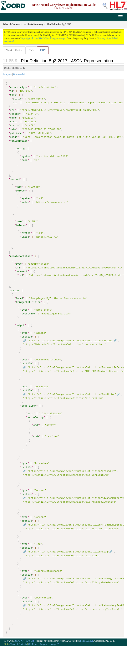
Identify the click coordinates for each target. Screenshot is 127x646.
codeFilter (29, 405)
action (14, 290)
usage (13, 137)
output (20, 325)
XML (31, 50)
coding (20, 148)
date (13, 129)
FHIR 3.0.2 (85, 640)
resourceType (19, 87)
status (17, 98)
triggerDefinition (28, 302)
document (22, 271)
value (25, 202)
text (13, 95)
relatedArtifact (21, 256)
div (15, 102)
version (15, 114)
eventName (28, 313)
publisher (16, 133)
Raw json (7, 74)
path (30, 413)
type (19, 263)
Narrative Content (14, 50)
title (13, 121)
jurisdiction (19, 141)
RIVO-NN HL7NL (23, 640)
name (13, 118)
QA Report (33, 643)
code (25, 160)
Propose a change (48, 643)
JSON (43, 50)
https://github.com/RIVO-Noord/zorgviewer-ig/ (43, 38)
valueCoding (35, 417)
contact (15, 179)
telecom (21, 190)
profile (27, 336)
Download (18, 74)
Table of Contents (18, 643)
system (26, 156)
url (12, 110)
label (19, 298)
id (11, 91)
